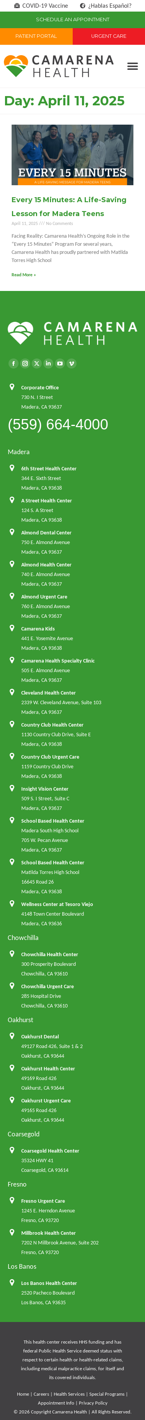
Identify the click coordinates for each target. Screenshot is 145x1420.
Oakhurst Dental (40, 1036)
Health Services (69, 1394)
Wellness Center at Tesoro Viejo (57, 904)
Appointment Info (56, 1403)
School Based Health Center (52, 821)
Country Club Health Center (52, 725)
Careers (41, 1394)
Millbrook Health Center (48, 1233)
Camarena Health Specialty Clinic (58, 661)
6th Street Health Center (49, 468)
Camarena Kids (38, 628)
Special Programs (107, 1394)
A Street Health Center (46, 500)
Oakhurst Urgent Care (46, 1100)
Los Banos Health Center (49, 1283)
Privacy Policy (93, 1403)
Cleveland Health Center (48, 693)
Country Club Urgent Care (50, 757)
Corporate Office (40, 387)
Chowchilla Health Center (49, 954)
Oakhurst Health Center (48, 1068)
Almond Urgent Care (44, 596)
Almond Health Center (46, 564)
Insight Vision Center (44, 789)
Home (23, 1394)
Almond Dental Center (46, 532)
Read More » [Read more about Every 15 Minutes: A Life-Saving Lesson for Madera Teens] (24, 274)
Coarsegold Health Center (50, 1151)
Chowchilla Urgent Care (47, 986)
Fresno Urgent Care (43, 1201)
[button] (132, 66)
